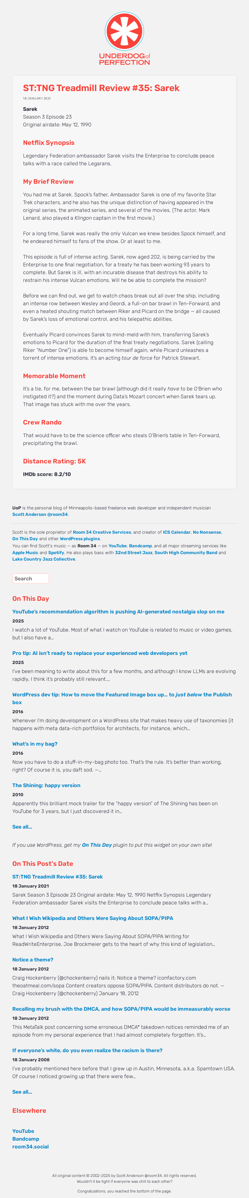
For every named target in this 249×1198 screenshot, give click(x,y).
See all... (22, 827)
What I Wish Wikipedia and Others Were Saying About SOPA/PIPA (92, 918)
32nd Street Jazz (133, 552)
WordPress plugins (80, 538)
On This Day (25, 538)
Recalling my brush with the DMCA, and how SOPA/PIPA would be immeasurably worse (121, 1009)
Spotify (56, 552)
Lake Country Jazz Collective (43, 559)
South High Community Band (186, 552)
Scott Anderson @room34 (40, 514)
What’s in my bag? (34, 744)
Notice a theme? (32, 960)
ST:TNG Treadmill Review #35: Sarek (57, 877)
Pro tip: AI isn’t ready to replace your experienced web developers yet (99, 653)
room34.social (30, 1147)
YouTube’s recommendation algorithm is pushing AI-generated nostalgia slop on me (118, 612)
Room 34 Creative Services (102, 532)
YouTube (118, 545)
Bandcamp (140, 545)
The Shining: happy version (46, 785)
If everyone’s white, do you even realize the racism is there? (87, 1050)
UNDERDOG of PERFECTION (124, 32)
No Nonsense (207, 532)
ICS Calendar (177, 532)
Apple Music (25, 552)
